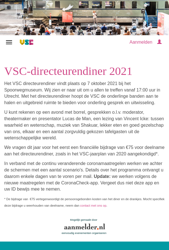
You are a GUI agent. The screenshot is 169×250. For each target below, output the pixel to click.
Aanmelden (141, 42)
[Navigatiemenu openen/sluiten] (9, 42)
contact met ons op (93, 205)
